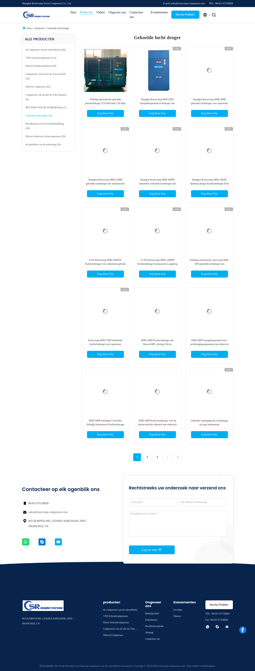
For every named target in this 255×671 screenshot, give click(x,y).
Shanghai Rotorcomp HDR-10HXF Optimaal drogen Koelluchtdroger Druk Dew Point (209, 183)
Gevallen (177, 609)
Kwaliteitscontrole (154, 626)
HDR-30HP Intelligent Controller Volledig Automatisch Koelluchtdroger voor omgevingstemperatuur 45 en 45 (105, 424)
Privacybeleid (46, 666)
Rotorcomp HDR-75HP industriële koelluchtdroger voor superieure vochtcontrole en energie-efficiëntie (105, 344)
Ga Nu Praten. (185, 15)
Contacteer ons (136, 15)
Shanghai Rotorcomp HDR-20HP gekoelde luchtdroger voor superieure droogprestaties (209, 103)
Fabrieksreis (151, 620)
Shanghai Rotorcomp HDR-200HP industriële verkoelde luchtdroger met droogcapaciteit (157, 183)
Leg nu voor (152, 550)
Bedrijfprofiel (152, 613)
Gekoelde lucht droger (58, 28)
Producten (86, 12)
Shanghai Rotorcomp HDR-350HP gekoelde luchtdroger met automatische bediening (105, 183)
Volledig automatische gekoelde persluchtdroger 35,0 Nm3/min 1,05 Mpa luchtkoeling (105, 103)
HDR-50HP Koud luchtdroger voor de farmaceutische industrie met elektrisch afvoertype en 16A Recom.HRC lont (157, 424)
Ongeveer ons (117, 12)
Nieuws (177, 616)
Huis (73, 12)
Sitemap (149, 632)
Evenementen (159, 12)
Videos (100, 12)
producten (39, 28)
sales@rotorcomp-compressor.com (47, 512)
